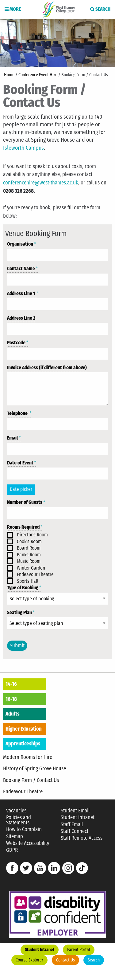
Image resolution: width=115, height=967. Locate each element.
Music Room (28, 561)
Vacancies (16, 810)
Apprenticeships (23, 743)
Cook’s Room (29, 541)
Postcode (17, 342)
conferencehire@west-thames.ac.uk (40, 183)
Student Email (75, 810)
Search (94, 960)
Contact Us (65, 960)
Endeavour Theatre (35, 574)
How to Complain (24, 829)
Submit (17, 645)
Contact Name (22, 268)
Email (14, 438)
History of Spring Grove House (34, 768)
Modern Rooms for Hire (27, 757)
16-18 (11, 699)
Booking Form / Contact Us (31, 780)
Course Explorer (29, 960)
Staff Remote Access (81, 838)
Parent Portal (78, 949)
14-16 (11, 684)
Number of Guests (26, 502)
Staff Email (72, 824)
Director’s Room (32, 535)
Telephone (19, 413)
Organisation (21, 244)
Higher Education (24, 729)
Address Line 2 (21, 318)
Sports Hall (27, 581)
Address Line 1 (22, 293)
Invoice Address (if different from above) (47, 367)
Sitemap (14, 836)
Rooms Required (24, 527)
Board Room (28, 548)
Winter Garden (31, 568)
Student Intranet (39, 949)
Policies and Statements (18, 820)
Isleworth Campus (23, 147)
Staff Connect (74, 831)
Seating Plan (21, 612)
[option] (57, 42)
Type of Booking (24, 587)
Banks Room (29, 555)
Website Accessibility (27, 843)
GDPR (12, 850)
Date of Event (21, 463)
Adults (12, 714)
